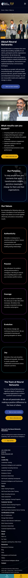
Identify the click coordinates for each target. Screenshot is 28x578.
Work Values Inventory (7, 523)
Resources (4, 544)
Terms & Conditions (18, 570)
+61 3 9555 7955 (5, 450)
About (6, 10)
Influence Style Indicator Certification (11, 520)
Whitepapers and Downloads (9, 555)
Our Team (3, 539)
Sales (3, 486)
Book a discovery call (21, 576)
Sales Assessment (6, 496)
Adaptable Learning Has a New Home (11, 542)
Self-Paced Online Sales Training (10, 491)
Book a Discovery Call (7, 454)
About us (11, 10)
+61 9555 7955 (7, 576)
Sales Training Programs (7, 488)
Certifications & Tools (7, 512)
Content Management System (7, 572)
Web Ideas (17, 572)
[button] (25, 1)
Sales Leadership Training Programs (10, 499)
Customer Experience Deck (8, 507)
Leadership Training (6, 462)
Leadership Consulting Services (9, 468)
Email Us (3, 452)
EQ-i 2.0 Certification (6, 515)
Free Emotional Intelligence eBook (10, 560)
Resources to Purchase (7, 547)
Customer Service (6, 502)
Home (2, 10)
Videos (3, 558)
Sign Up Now (10, 440)
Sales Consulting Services (8, 494)
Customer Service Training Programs (11, 504)
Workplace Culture (6, 473)
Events (3, 531)
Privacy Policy (10, 570)
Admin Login (3, 570)
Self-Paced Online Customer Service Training (13, 510)
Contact (3, 563)
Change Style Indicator (7, 518)
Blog (2, 550)
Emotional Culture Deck (7, 476)
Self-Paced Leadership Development (10, 478)
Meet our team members (12, 86)
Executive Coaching (6, 470)
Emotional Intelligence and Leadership (11, 465)
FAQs (2, 552)
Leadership (4, 460)
